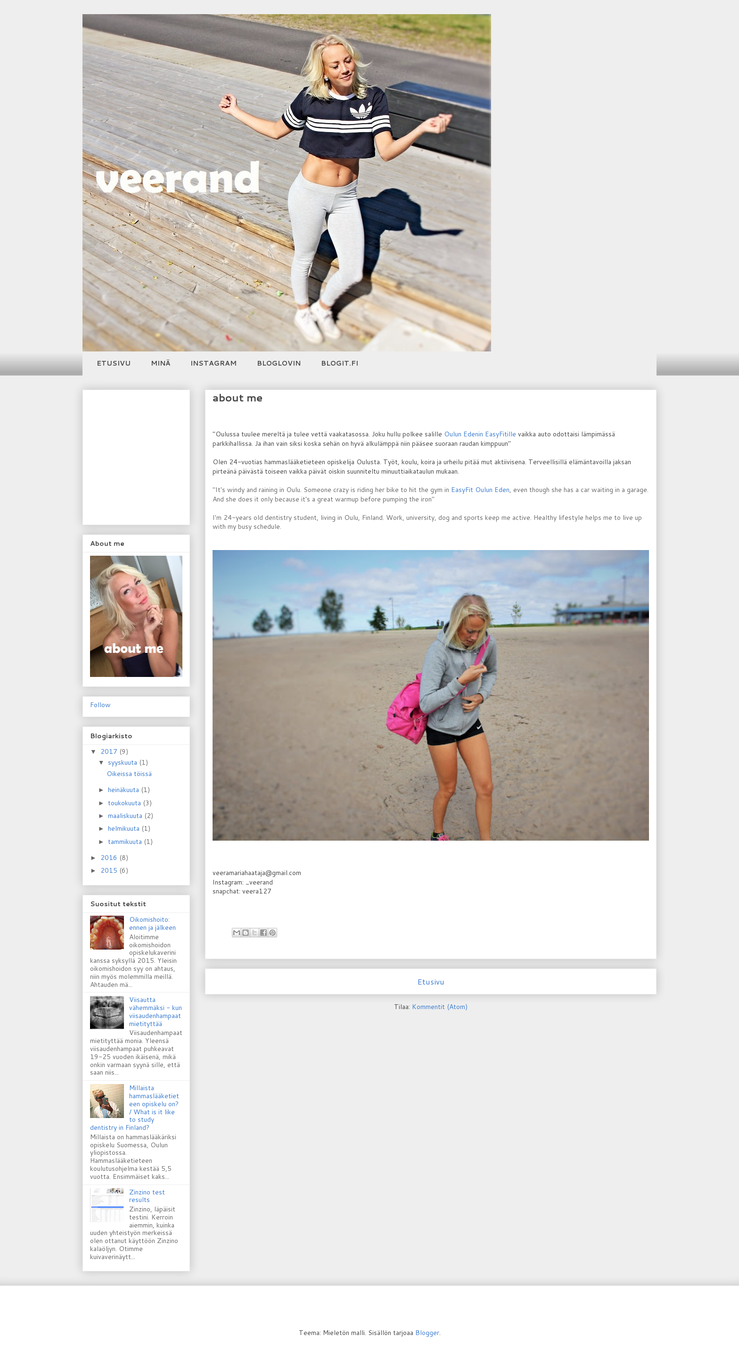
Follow (100, 704)
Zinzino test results (147, 1196)
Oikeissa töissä (129, 773)
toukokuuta (125, 803)
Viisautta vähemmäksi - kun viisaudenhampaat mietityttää (155, 1011)
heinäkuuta (124, 789)
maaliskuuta (126, 815)
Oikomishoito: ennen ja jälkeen (152, 923)
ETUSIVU (114, 363)
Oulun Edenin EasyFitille (480, 434)
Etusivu (430, 981)
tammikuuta (126, 841)
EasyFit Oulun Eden (480, 489)
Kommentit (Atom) (440, 1006)
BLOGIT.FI (339, 363)
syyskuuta (123, 762)
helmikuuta (124, 828)
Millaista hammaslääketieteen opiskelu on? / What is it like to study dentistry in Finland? (134, 1107)
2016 (109, 857)
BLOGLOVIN (279, 363)
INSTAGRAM (213, 363)
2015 (109, 870)
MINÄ (160, 363)
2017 (109, 751)
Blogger (427, 1332)
